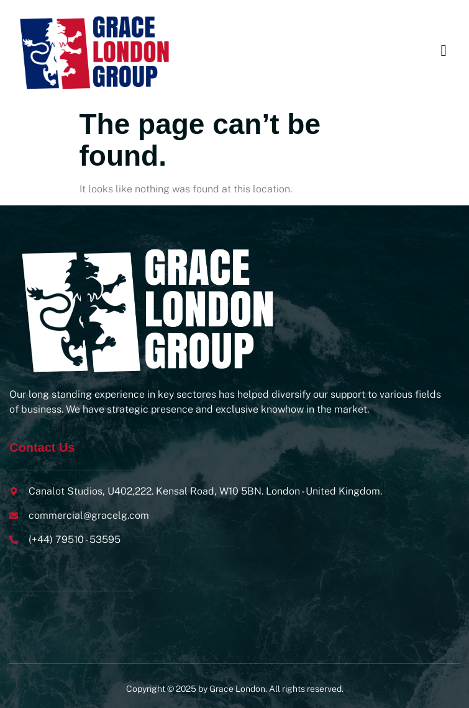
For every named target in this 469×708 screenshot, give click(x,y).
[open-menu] (443, 51)
